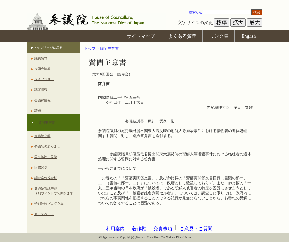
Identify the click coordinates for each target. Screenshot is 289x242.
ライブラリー (44, 79)
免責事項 (162, 228)
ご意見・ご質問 (196, 228)
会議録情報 (42, 100)
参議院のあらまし (47, 146)
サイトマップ (141, 36)
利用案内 (115, 228)
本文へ (145, 2)
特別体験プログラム (49, 203)
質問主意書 (47, 122)
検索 (256, 12)
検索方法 (195, 12)
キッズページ (44, 214)
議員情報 (40, 58)
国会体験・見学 (45, 157)
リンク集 (219, 36)
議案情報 (40, 89)
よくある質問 (182, 36)
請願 (37, 110)
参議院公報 (42, 136)
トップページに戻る (48, 47)
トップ (90, 49)
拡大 (238, 22)
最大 (254, 22)
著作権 (139, 228)
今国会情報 (42, 68)
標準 (221, 22)
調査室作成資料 (45, 178)
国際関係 (40, 167)
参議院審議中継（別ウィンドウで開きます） (55, 191)
